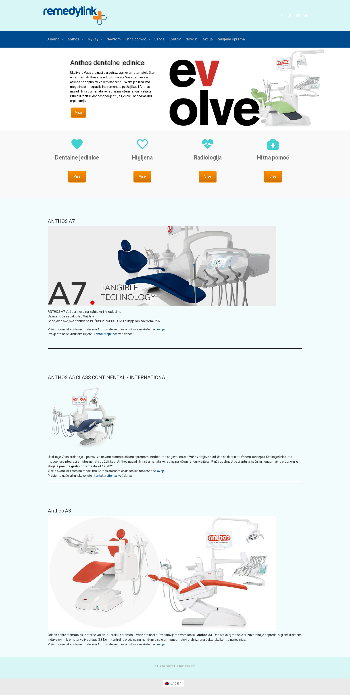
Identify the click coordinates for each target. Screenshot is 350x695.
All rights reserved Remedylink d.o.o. (175, 665)
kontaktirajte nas (106, 334)
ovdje (161, 329)
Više (78, 112)
